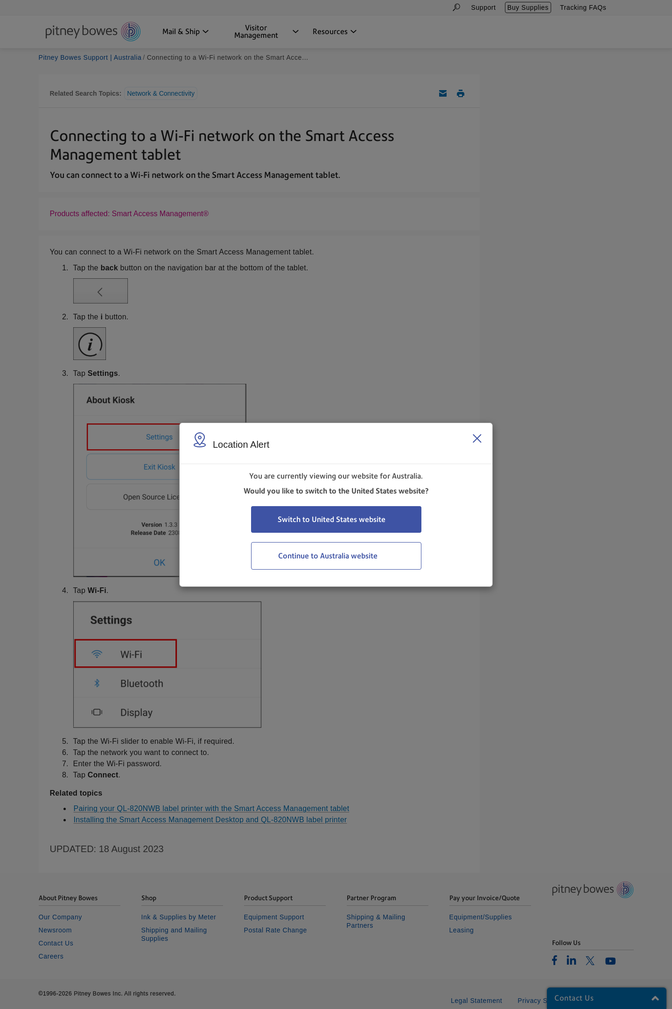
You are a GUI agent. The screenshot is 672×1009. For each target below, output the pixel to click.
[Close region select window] (477, 438)
